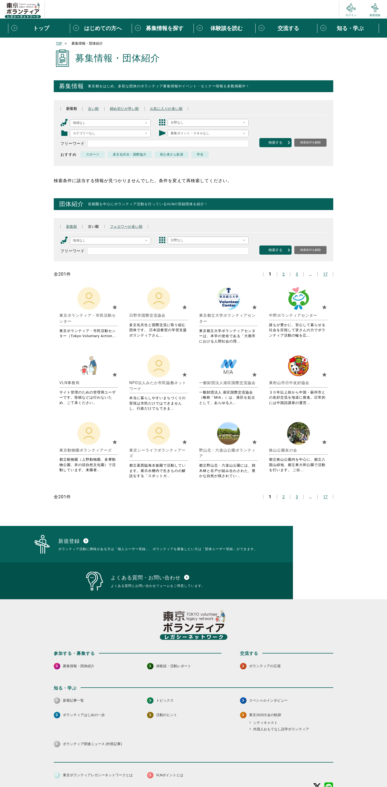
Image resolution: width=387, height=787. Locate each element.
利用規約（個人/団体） (218, 769)
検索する (275, 142)
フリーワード (72, 143)
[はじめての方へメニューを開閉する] (101, 28)
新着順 (72, 108)
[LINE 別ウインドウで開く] (328, 755)
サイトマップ (77, 769)
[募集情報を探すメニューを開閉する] (163, 28)
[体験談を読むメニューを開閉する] (224, 28)
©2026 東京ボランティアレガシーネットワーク (193, 781)
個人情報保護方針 (139, 769)
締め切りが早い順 (128, 108)
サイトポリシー (106, 769)
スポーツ (93, 154)
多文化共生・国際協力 (130, 154)
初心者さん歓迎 (174, 154)
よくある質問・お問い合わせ (298, 769)
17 (325, 274)
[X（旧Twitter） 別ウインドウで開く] (317, 755)
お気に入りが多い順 (174, 108)
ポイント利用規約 (256, 769)
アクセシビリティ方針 (176, 769)
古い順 (95, 108)
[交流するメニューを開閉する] (286, 28)
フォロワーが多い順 (130, 226)
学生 (203, 154)
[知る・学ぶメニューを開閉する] (348, 28)
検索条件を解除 (310, 142)
